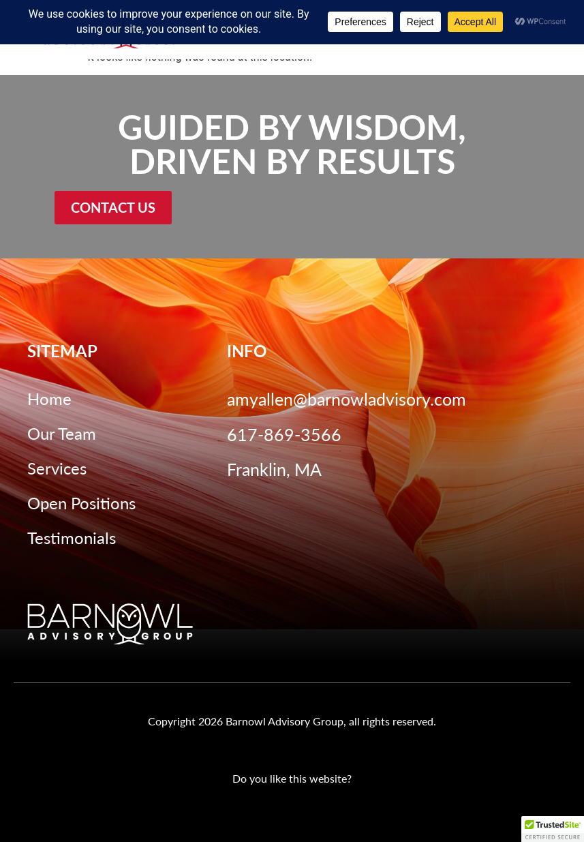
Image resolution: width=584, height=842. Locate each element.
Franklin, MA (274, 469)
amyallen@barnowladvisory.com (346, 398)
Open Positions (81, 502)
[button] (552, 829)
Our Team (61, 433)
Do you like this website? (292, 778)
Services (57, 467)
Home (49, 398)
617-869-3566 (284, 434)
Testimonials (71, 537)
